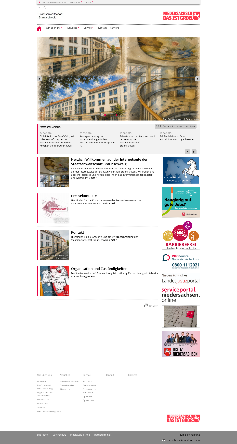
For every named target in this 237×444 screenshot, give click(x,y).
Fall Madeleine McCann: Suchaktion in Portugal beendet (177, 138)
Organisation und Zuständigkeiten (99, 268)
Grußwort (41, 381)
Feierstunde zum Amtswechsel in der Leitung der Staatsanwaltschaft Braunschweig (138, 141)
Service (87, 375)
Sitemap (41, 407)
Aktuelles (65, 375)
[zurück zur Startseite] (50, 16)
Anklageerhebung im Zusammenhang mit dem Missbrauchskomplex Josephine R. (97, 141)
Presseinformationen (69, 381)
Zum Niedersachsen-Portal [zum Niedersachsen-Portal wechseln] (53, 2)
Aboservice (65, 389)
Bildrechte (43, 434)
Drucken (153, 306)
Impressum (42, 403)
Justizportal (88, 381)
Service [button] (88, 27)
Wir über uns (44, 375)
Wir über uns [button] (53, 27)
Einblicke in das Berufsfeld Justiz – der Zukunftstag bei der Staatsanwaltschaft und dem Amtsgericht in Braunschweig (58, 141)
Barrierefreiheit (90, 385)
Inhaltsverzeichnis (80, 434)
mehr (93, 177)
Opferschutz (88, 400)
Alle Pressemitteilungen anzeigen (176, 126)
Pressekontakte (84, 195)
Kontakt (102, 27)
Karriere (114, 27)
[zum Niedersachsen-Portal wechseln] (181, 19)
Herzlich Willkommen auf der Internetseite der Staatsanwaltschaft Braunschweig (109, 161)
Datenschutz (43, 399)
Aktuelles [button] (72, 27)
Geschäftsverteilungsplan (49, 411)
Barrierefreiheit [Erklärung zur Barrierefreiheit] (102, 434)
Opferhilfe (87, 396)
